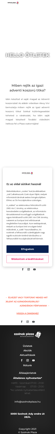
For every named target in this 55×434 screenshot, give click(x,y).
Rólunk (27, 365)
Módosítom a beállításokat (27, 259)
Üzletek (27, 346)
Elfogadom (27, 249)
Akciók (27, 350)
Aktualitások (27, 355)
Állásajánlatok (27, 373)
